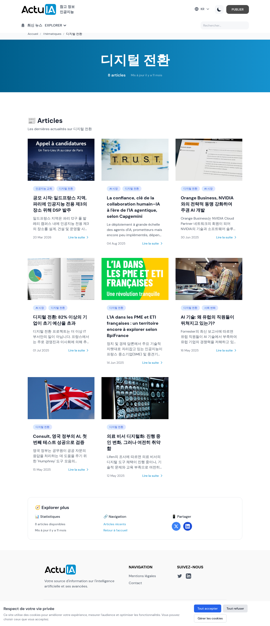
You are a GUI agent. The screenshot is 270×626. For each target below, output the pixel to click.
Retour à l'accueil (115, 530)
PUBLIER (238, 9)
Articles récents (114, 524)
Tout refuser (235, 608)
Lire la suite (78, 237)
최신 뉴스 (34, 25)
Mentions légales (142, 576)
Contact (135, 583)
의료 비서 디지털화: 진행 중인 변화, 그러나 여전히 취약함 (133, 442)
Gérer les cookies (210, 618)
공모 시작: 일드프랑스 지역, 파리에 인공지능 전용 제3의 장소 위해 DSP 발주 (60, 204)
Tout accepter (208, 608)
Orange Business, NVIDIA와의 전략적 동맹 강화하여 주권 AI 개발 (207, 204)
